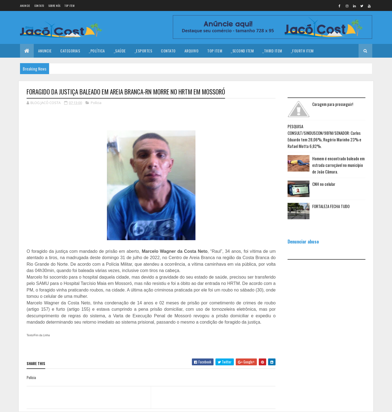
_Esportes (143, 51)
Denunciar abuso (303, 241)
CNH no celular (323, 184)
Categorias (70, 51)
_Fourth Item (302, 51)
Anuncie (25, 6)
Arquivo (191, 51)
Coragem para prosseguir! (332, 104)
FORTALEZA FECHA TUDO (331, 206)
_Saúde (120, 51)
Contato (39, 6)
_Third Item (272, 51)
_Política (97, 51)
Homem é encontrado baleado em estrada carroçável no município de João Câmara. (338, 165)
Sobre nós (54, 6)
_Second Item (242, 51)
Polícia (96, 102)
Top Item (69, 6)
